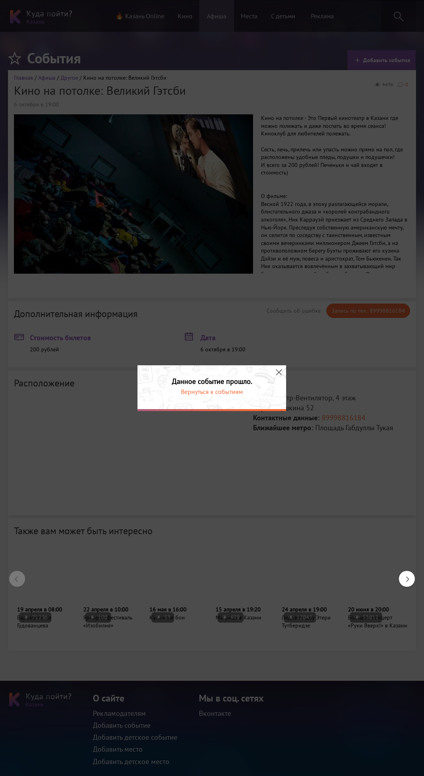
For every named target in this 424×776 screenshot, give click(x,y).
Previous (13, 575)
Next (403, 575)
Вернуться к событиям (212, 392)
